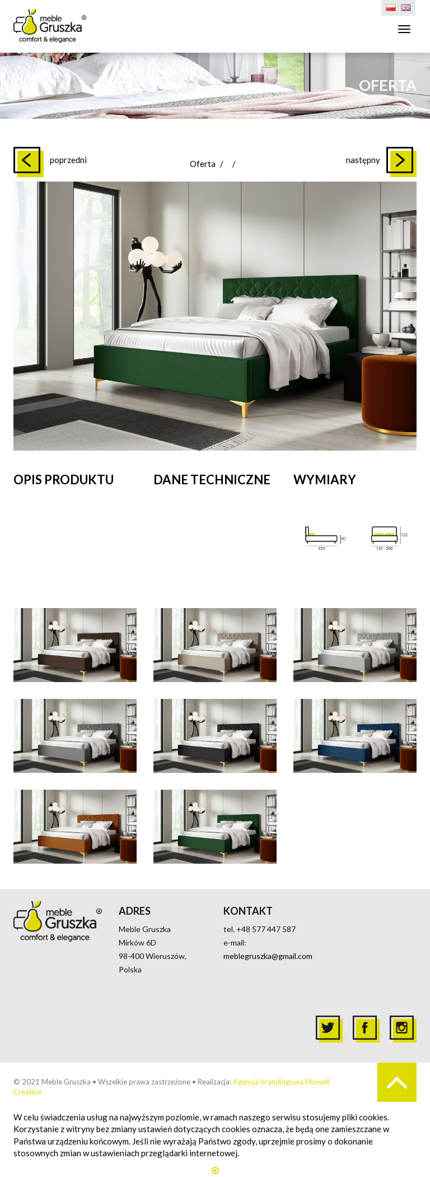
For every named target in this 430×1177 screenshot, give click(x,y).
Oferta (203, 164)
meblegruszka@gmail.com (267, 956)
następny (363, 160)
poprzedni (68, 160)
